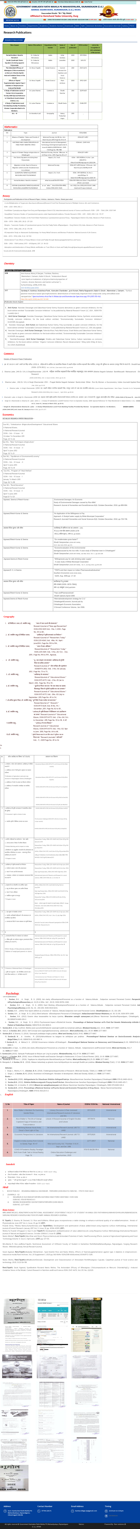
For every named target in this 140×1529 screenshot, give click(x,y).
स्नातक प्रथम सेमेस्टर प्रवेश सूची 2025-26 (16, 2)
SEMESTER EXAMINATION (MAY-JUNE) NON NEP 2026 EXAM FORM (106, 19)
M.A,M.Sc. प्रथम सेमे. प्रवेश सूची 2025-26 (41, 2)
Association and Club (112, 26)
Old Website (113, 1515)
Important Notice (12, 20)
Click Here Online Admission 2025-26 (67, 2)
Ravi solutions (119, 1524)
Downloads (69, 26)
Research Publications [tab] (14, 40)
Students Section (56, 26)
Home (6, 26)
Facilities (23, 26)
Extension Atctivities (94, 26)
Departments (33, 26)
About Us (14, 26)
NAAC (77, 26)
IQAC (83, 26)
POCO (132, 26)
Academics (44, 26)
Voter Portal (86, 2)
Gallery (125, 26)
